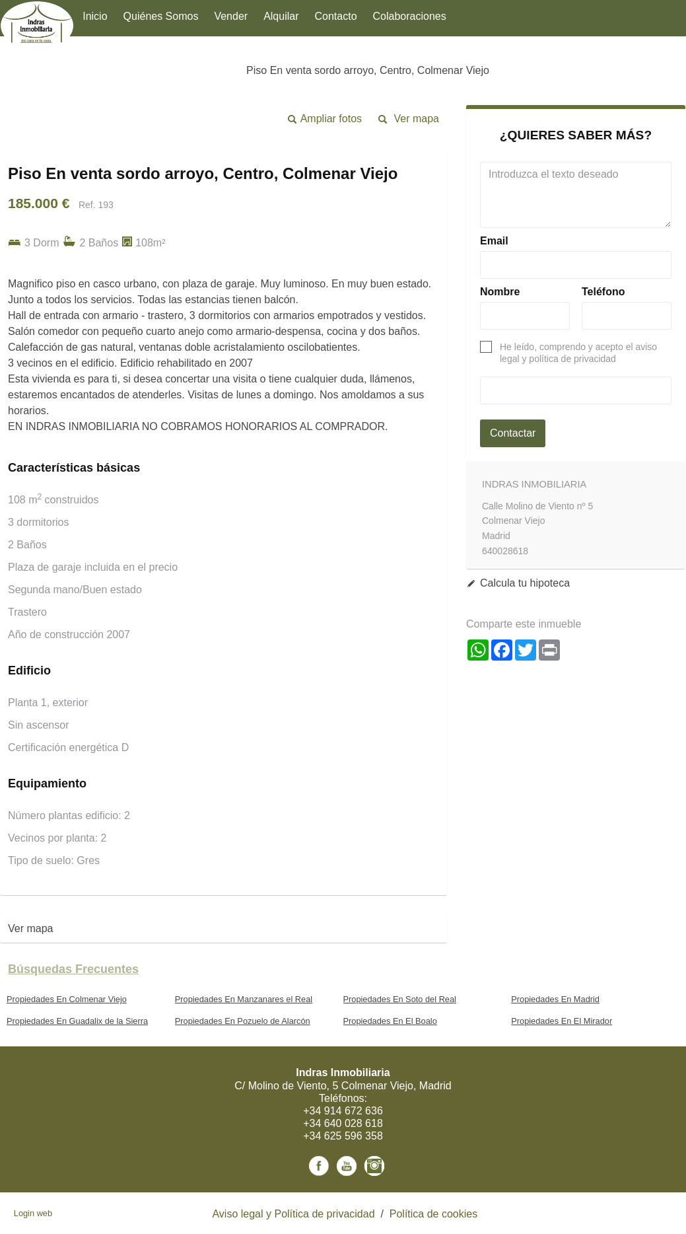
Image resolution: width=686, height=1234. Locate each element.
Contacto (336, 16)
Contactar (512, 433)
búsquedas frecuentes (73, 969)
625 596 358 (353, 1136)
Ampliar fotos (331, 118)
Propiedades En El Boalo (390, 1021)
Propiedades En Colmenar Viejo (67, 999)
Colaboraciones (409, 16)
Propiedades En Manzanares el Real (243, 999)
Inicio (95, 16)
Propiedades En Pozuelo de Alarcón (242, 1021)
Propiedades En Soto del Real (399, 999)
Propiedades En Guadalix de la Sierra (77, 1021)
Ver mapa (416, 118)
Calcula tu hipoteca (525, 583)
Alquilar (280, 16)
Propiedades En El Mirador (561, 1021)
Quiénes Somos (161, 16)
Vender (231, 16)
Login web (33, 1213)
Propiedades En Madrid (555, 999)
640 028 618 (353, 1123)
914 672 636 (353, 1110)
